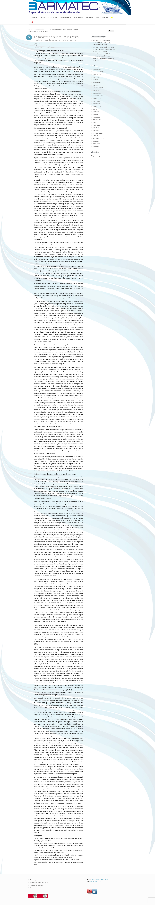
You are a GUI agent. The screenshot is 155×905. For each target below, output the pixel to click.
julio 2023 (96, 90)
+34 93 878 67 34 (95, 882)
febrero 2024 (97, 82)
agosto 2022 (97, 98)
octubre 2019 (97, 125)
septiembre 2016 (98, 138)
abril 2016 (96, 146)
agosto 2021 (97, 106)
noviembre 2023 (98, 88)
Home (30, 29)
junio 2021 (96, 112)
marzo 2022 (97, 104)
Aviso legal (33, 880)
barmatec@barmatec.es (100, 879)
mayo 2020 (96, 122)
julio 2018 (96, 128)
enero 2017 (96, 130)
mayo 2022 (96, 101)
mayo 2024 (96, 77)
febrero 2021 (97, 120)
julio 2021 (96, 109)
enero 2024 (96, 85)
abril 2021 (96, 114)
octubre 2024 (97, 74)
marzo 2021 (97, 117)
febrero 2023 (97, 93)
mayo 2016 (96, 144)
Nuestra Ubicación (36, 888)
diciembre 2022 (98, 96)
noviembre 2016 (98, 133)
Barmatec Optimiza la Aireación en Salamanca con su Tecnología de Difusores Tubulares (104, 49)
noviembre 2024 (98, 72)
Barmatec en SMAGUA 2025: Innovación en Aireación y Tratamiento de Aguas (102, 42)
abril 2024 (96, 80)
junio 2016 (96, 141)
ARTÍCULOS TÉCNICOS (40, 29)
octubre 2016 (97, 136)
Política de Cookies (36, 885)
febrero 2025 (97, 69)
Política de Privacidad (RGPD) (39, 882)
